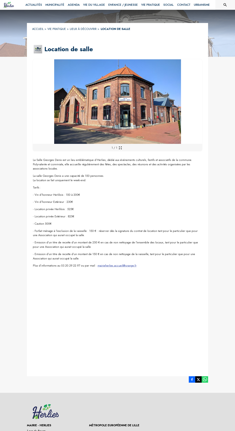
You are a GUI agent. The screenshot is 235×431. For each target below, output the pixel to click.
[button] (38, 49)
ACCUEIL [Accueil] (38, 29)
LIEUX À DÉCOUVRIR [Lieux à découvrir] (83, 29)
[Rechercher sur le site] (225, 5)
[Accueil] (9, 5)
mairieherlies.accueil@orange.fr (117, 266)
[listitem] (192, 380)
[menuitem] (34, 5)
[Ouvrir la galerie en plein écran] (120, 148)
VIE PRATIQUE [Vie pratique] (56, 29)
